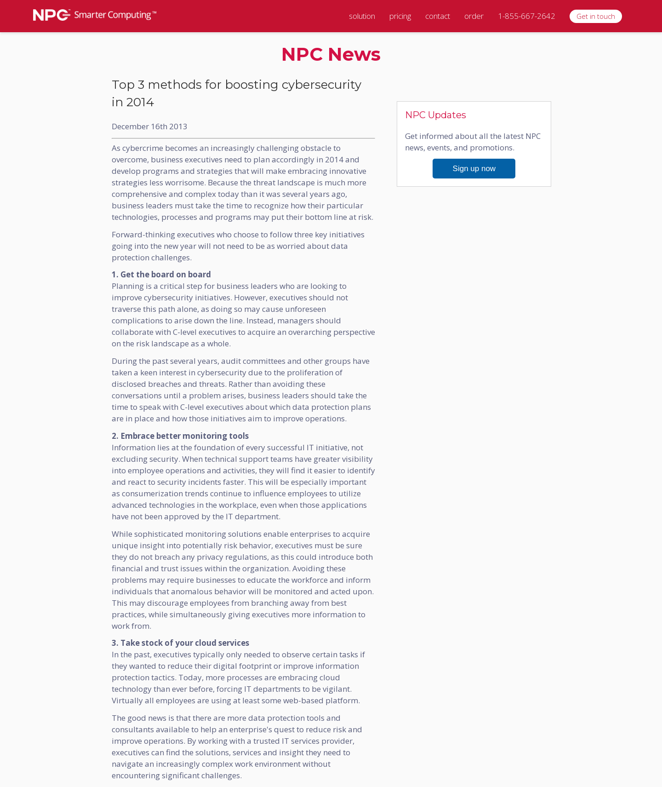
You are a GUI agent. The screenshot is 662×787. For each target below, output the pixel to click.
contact (437, 16)
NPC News (331, 54)
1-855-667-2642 (526, 16)
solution (362, 16)
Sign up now (474, 168)
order (474, 16)
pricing (400, 16)
